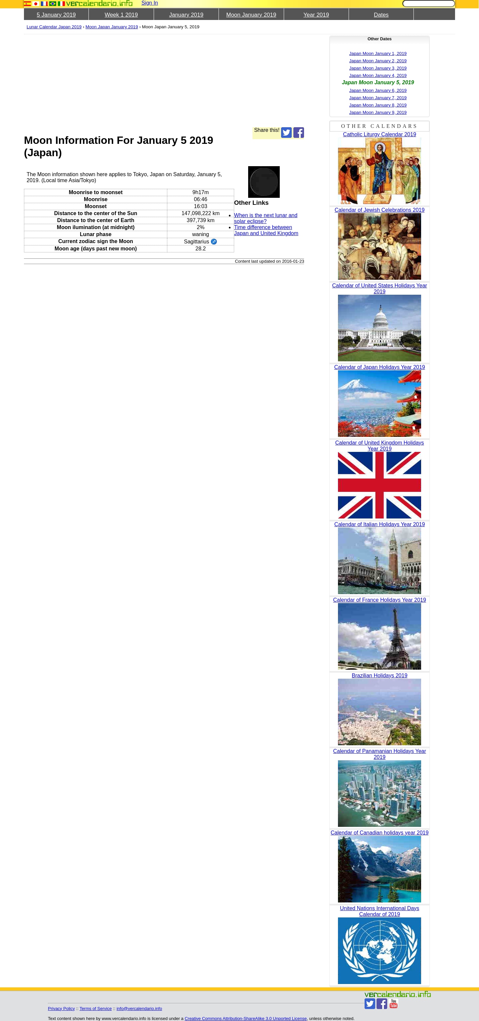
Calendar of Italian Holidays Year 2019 (379, 524)
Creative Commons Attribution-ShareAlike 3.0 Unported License (246, 1018)
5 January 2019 (56, 15)
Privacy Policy (61, 1008)
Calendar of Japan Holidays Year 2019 (379, 367)
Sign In (149, 3)
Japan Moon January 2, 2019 (378, 60)
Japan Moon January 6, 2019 (378, 90)
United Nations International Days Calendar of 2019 (379, 911)
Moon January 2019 (251, 15)
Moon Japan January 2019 (111, 26)
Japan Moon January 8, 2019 (378, 105)
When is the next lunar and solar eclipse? (265, 218)
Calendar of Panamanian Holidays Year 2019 (379, 754)
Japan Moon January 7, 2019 (378, 97)
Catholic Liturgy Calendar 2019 (379, 134)
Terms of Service (96, 1008)
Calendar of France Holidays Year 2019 (379, 600)
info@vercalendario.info (139, 1008)
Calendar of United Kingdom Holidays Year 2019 (379, 446)
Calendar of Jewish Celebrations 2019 (379, 210)
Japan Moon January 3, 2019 (378, 68)
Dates (381, 15)
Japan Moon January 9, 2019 (378, 112)
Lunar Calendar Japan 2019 (54, 26)
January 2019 (186, 15)
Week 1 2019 (121, 15)
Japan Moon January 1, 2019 (378, 53)
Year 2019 (316, 15)
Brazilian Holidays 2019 (379, 675)
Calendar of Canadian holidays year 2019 (379, 833)
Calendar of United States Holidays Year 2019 (379, 288)
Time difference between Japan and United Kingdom (266, 230)
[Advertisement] (164, 80)
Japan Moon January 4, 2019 (378, 75)
